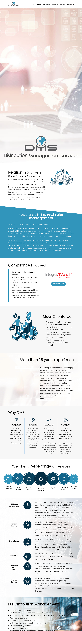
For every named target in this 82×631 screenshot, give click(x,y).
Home (33, 4)
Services (62, 4)
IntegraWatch (58, 284)
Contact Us (70, 4)
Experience (46, 4)
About (39, 4)
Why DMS (55, 4)
